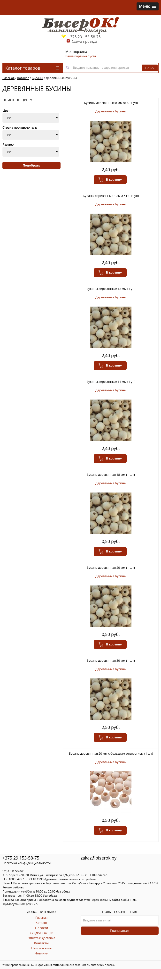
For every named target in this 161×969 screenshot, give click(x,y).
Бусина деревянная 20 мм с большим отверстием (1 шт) (111, 753)
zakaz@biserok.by (98, 858)
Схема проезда (84, 41)
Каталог (23, 78)
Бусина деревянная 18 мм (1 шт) (111, 474)
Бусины (37, 78)
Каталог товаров (32, 68)
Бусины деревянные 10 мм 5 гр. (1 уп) (111, 195)
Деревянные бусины (61, 78)
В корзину (110, 179)
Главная (8, 78)
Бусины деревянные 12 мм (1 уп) (110, 288)
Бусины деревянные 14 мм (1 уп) (110, 381)
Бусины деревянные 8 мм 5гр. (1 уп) (111, 102)
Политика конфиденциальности (26, 863)
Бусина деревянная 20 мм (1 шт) (111, 567)
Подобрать (31, 165)
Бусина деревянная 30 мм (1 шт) (111, 660)
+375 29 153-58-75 (84, 36)
